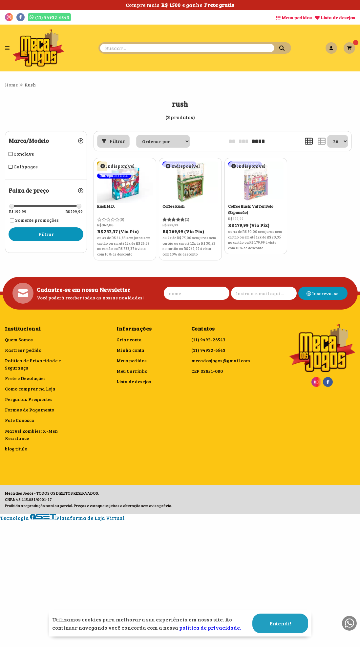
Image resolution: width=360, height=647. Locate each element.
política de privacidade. (210, 627)
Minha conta (130, 350)
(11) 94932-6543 (208, 350)
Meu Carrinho (131, 371)
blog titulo (16, 449)
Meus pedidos (294, 17)
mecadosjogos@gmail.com (220, 360)
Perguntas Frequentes (29, 399)
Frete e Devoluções (25, 378)
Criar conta (129, 339)
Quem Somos (19, 339)
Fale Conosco (19, 420)
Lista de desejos (335, 17)
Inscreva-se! (323, 293)
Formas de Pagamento (29, 410)
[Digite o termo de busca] (187, 48)
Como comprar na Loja (30, 389)
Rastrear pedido (23, 350)
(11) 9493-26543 (208, 339)
